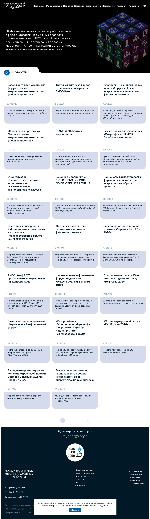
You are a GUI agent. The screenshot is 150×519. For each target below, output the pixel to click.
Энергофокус (93, 5)
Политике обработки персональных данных (87, 505)
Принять (75, 510)
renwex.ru (79, 479)
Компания (39, 5)
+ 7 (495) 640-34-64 (14, 492)
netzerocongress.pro (84, 473)
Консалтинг (108, 5)
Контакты (134, 5)
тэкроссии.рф (135, 472)
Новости (68, 5)
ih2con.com (134, 478)
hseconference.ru (137, 484)
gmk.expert (80, 485)
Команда (79, 5)
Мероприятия (54, 5)
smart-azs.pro (135, 475)
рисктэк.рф (80, 482)
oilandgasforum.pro (84, 470)
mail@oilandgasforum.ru (15, 487)
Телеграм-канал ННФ (144, 6)
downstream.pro (82, 476)
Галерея (121, 5)
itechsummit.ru (136, 481)
